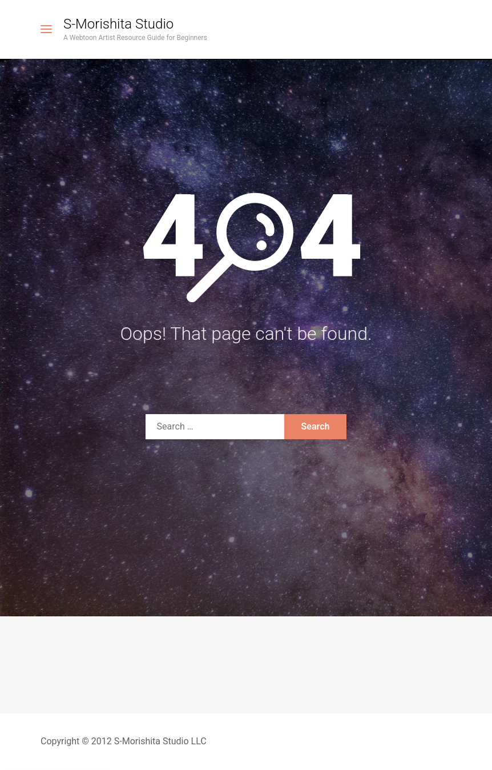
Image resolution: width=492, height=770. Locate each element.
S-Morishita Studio (118, 24)
